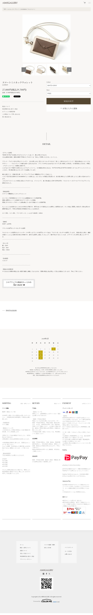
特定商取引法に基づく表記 (10, 109)
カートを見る (68, 551)
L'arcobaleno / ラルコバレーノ (28, 9)
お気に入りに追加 (68, 108)
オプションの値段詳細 (8, 111)
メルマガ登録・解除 (49, 545)
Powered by (46, 600)
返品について (6, 106)
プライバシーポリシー (26, 559)
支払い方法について (25, 553)
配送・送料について (25, 547)
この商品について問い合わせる (11, 114)
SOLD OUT (68, 101)
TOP (5, 9)
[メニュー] (89, 2)
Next (69, 69)
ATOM (49, 547)
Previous (24, 69)
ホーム (22, 545)
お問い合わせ (68, 554)
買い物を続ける (6, 117)
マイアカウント (69, 547)
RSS (45, 547)
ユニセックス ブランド (13, 9)
